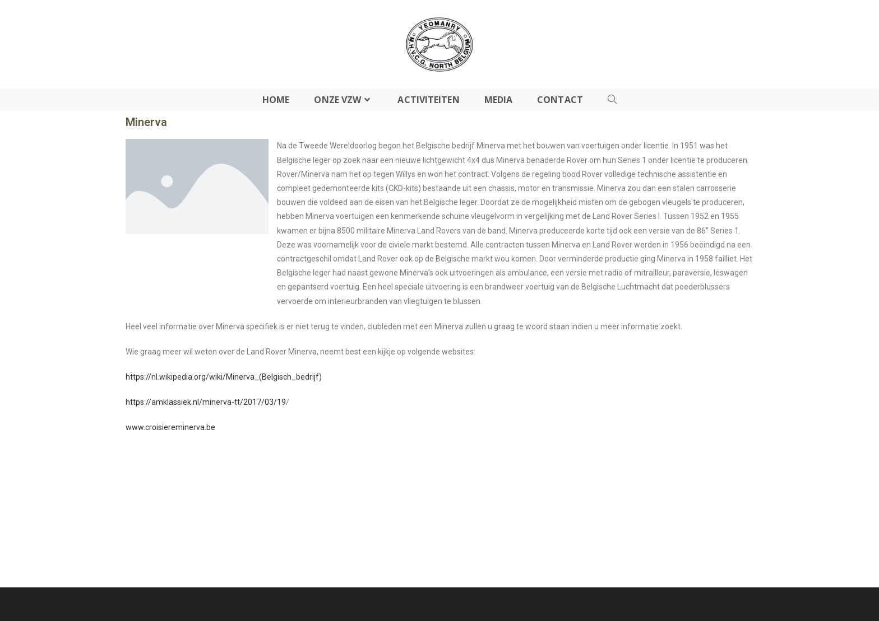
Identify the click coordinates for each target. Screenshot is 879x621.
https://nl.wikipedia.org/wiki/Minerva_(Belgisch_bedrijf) (224, 376)
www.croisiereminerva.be (170, 427)
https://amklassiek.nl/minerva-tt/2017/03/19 (206, 402)
